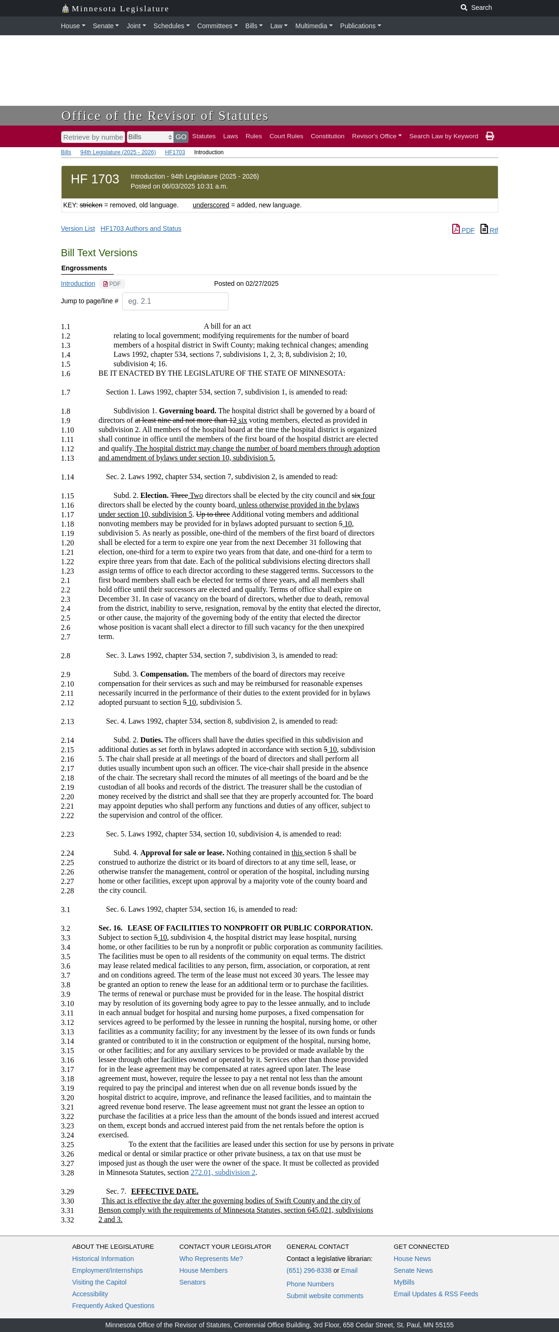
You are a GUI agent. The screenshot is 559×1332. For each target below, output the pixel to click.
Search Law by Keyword (444, 136)
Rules (253, 136)
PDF (463, 230)
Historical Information (103, 1258)
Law (276, 26)
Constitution (328, 136)
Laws (230, 136)
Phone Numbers (310, 1284)
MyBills (404, 1282)
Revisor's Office (374, 136)
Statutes (204, 136)
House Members (204, 1270)
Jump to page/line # (89, 301)
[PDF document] (112, 284)
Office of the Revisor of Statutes (165, 115)
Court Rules (286, 136)
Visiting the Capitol (99, 1282)
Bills (251, 26)
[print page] (490, 136)
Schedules (169, 26)
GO (181, 137)
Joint (133, 26)
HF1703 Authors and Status (141, 228)
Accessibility (90, 1294)
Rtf (489, 230)
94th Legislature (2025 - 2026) (118, 152)
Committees (215, 26)
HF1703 (175, 152)
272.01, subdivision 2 (222, 1172)
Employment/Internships (107, 1270)
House (70, 26)
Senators (193, 1282)
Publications (358, 26)
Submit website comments (325, 1296)
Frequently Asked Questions (113, 1305)
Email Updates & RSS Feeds (436, 1294)
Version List (78, 228)
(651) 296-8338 (309, 1270)
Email (349, 1270)
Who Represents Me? (211, 1258)
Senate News (413, 1270)
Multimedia (311, 26)
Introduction (78, 283)
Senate (103, 26)
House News (412, 1258)
